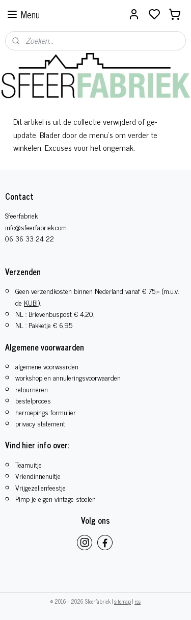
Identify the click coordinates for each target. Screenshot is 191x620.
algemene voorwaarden (46, 366)
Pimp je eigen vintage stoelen (55, 498)
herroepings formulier (45, 412)
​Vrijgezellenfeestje (40, 487)
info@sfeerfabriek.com (36, 227)
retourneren (31, 389)
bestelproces (33, 400)
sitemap (122, 601)
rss (137, 601)
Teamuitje (28, 464)
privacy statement (40, 423)
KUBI (31, 302)
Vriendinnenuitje (38, 475)
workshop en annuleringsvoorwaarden (68, 377)
